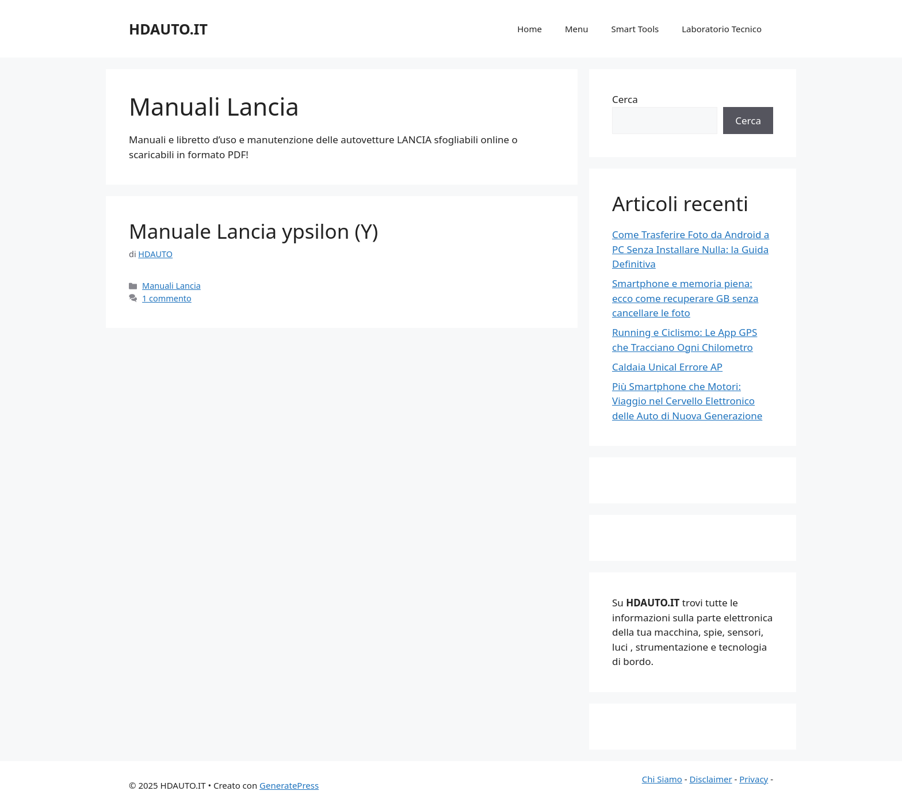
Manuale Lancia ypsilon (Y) (253, 230)
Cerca (625, 99)
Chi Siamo (662, 779)
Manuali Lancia (171, 285)
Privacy (753, 779)
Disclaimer (711, 779)
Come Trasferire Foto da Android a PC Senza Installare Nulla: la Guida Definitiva (690, 249)
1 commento (167, 298)
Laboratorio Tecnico (722, 29)
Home (529, 29)
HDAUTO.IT (168, 29)
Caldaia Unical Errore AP (667, 366)
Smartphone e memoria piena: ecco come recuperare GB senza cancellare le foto (685, 298)
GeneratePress (289, 785)
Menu (576, 29)
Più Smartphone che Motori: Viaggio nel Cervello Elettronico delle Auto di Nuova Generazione (687, 401)
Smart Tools (635, 29)
